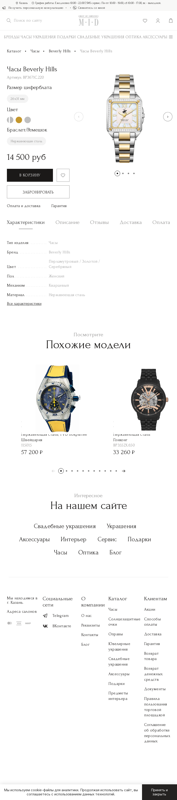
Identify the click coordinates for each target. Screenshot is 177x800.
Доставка (153, 634)
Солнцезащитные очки (124, 622)
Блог (116, 552)
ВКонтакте (57, 626)
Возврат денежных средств (153, 674)
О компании (93, 601)
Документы (155, 689)
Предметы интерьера (118, 696)
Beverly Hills (60, 51)
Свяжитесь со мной (89, 7)
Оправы (115, 634)
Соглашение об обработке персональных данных (157, 733)
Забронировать (38, 192)
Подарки (66, 37)
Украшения (44, 37)
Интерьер (73, 539)
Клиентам (155, 598)
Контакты (90, 635)
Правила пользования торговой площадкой (155, 706)
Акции (149, 609)
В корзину (29, 175)
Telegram (56, 615)
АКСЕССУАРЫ (155, 37)
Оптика (133, 37)
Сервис (107, 539)
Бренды (12, 37)
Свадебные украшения (101, 37)
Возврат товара (151, 656)
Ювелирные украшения (119, 646)
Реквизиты (90, 625)
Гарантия (59, 206)
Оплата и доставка (23, 206)
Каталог (14, 51)
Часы (26, 37)
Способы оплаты (152, 622)
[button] (167, 116)
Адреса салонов (22, 611)
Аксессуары (34, 539)
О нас (86, 615)
